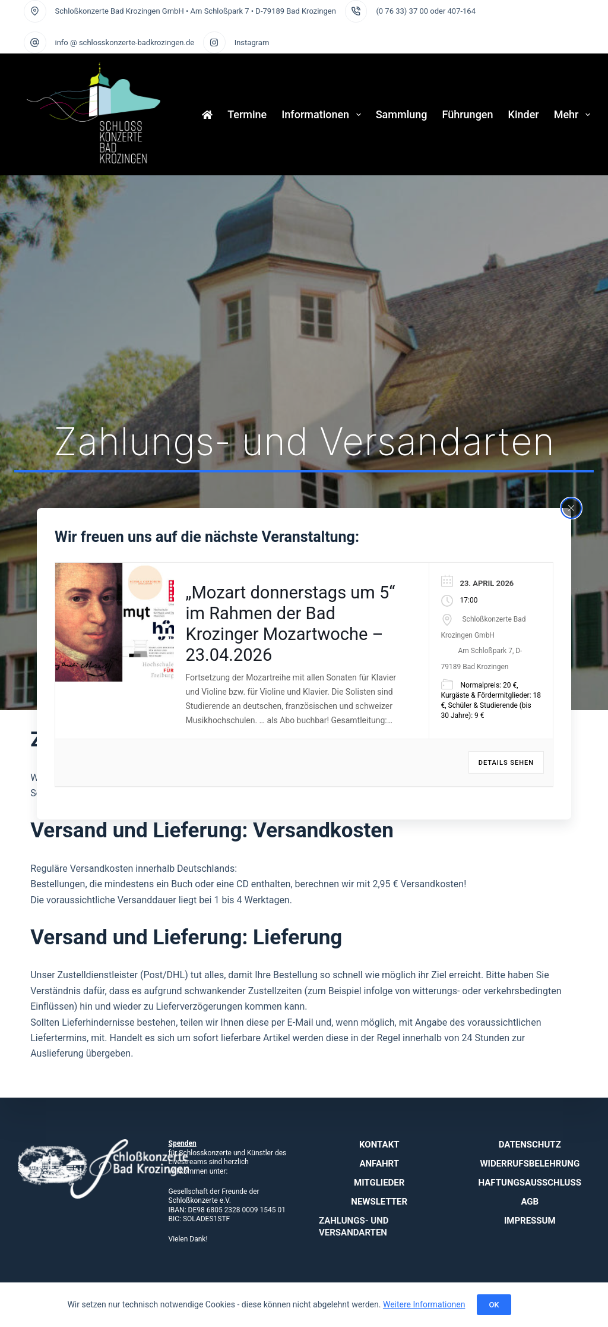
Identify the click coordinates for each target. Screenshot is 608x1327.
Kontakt (379, 1144)
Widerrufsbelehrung (530, 1163)
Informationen (323, 115)
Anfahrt (379, 1163)
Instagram (252, 42)
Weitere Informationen (424, 1304)
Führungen (467, 114)
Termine (247, 114)
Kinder (523, 114)
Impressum (530, 1220)
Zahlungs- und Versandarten (354, 1226)
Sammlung (402, 114)
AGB (530, 1201)
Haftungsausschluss (530, 1182)
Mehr (572, 115)
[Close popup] (571, 507)
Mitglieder (379, 1182)
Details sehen (506, 763)
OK (494, 1304)
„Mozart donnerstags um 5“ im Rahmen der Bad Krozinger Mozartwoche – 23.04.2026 (290, 623)
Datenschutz (530, 1144)
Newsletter (379, 1201)
